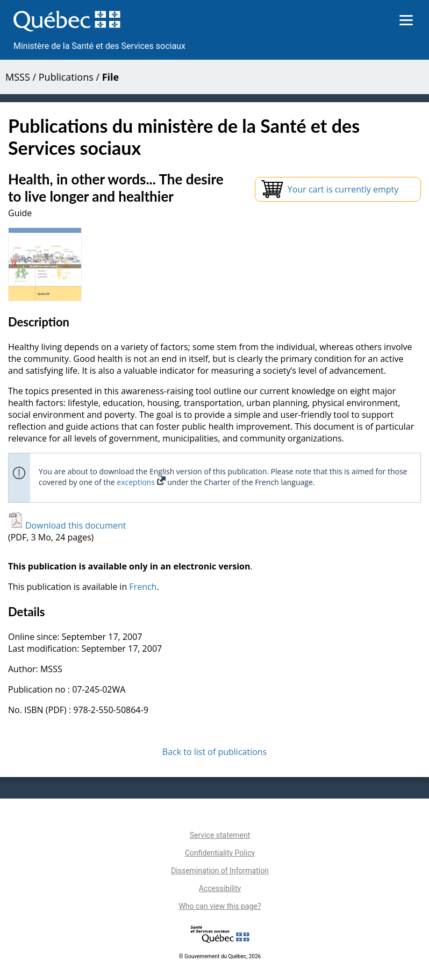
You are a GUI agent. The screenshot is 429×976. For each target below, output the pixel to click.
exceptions (141, 482)
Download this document (67, 525)
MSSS (17, 76)
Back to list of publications (214, 752)
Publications (66, 76)
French (142, 587)
